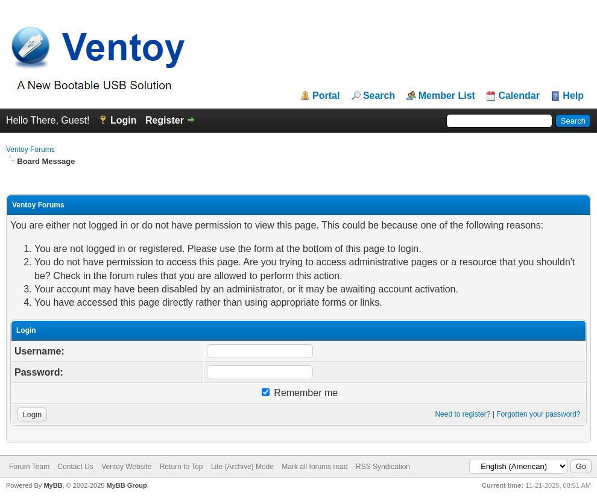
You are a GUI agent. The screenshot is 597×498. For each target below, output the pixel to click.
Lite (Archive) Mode (242, 466)
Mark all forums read (314, 466)
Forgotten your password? (538, 414)
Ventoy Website (126, 466)
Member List (447, 96)
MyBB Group (126, 485)
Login (123, 120)
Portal (326, 96)
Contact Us (75, 466)
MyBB (52, 485)
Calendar (518, 96)
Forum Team (29, 466)
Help (573, 96)
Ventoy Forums (30, 149)
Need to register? (462, 414)
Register (164, 120)
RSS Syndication (383, 466)
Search (379, 96)
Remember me (300, 393)
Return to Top (181, 466)
